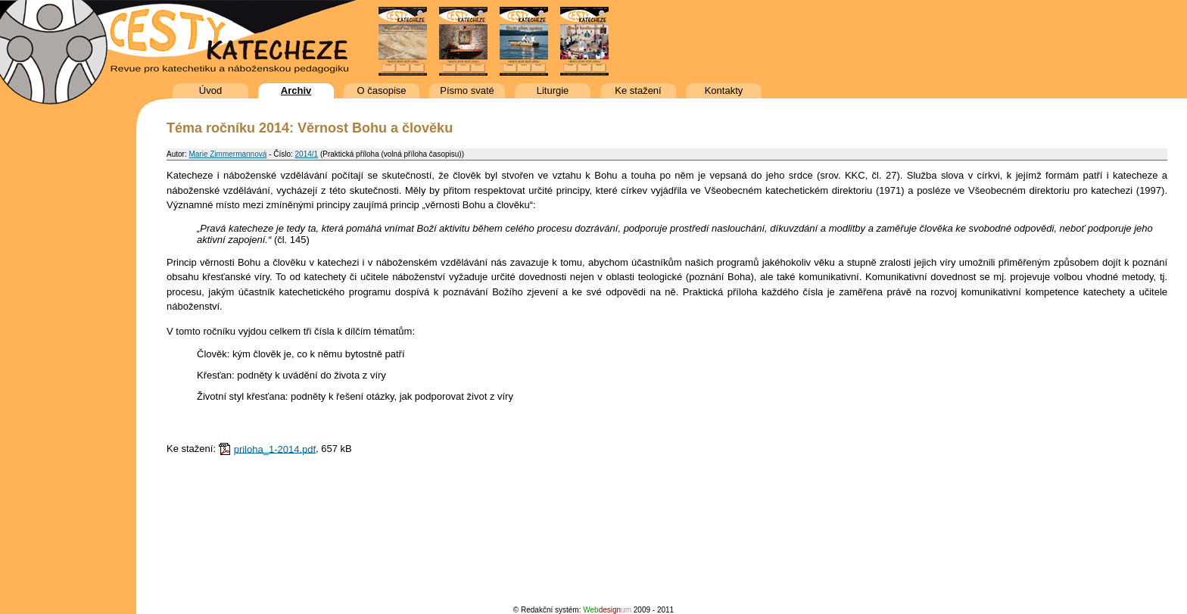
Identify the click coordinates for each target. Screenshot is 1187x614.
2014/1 (307, 154)
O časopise (381, 90)
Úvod (210, 90)
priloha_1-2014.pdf (275, 448)
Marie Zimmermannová (227, 154)
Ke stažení (638, 90)
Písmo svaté (467, 90)
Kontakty (724, 90)
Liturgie (553, 90)
